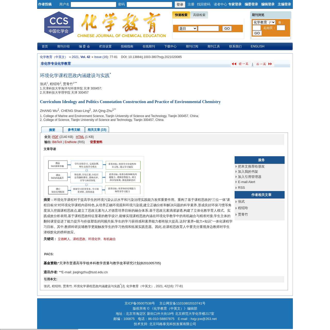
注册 (191, 4)
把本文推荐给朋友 (251, 166)
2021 (75, 57)
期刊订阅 (192, 46)
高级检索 (199, 15)
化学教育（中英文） (54, 57)
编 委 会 (84, 46)
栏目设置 (105, 46)
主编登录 (284, 4)
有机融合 (109, 239)
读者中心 (220, 4)
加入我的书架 (248, 172)
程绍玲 (243, 208)
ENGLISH (258, 46)
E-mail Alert (246, 182)
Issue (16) (101, 57)
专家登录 (235, 4)
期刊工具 (214, 46)
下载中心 (170, 46)
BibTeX (57, 142)
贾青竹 (243, 214)
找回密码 (203, 4)
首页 (45, 46)
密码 (121, 4)
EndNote (71, 142)
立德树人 (64, 239)
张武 (241, 201)
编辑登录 (268, 4)
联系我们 (235, 46)
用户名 (64, 4)
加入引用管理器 (249, 177)
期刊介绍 (63, 46)
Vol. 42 (85, 57)
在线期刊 (149, 46)
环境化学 (94, 239)
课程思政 (79, 239)
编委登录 (251, 4)
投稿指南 (127, 46)
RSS (241, 187)
